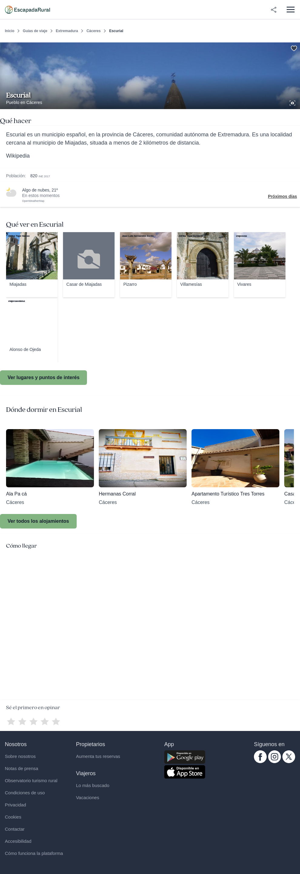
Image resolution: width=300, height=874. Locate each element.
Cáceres (93, 31)
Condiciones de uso (25, 792)
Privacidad (15, 804)
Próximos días (282, 196)
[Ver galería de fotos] (293, 102)
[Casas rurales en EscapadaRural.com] (27, 10)
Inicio (9, 31)
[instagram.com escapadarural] (274, 761)
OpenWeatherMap (33, 200)
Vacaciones (87, 797)
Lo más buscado (92, 785)
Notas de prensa (21, 768)
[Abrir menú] (290, 9)
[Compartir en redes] (273, 9)
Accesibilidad (18, 841)
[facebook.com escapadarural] (260, 761)
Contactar (15, 829)
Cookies (13, 816)
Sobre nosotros (20, 756)
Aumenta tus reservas (98, 756)
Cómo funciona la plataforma (34, 853)
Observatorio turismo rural (31, 780)
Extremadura (67, 31)
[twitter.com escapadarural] (288, 761)
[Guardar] (293, 47)
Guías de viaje (35, 31)
